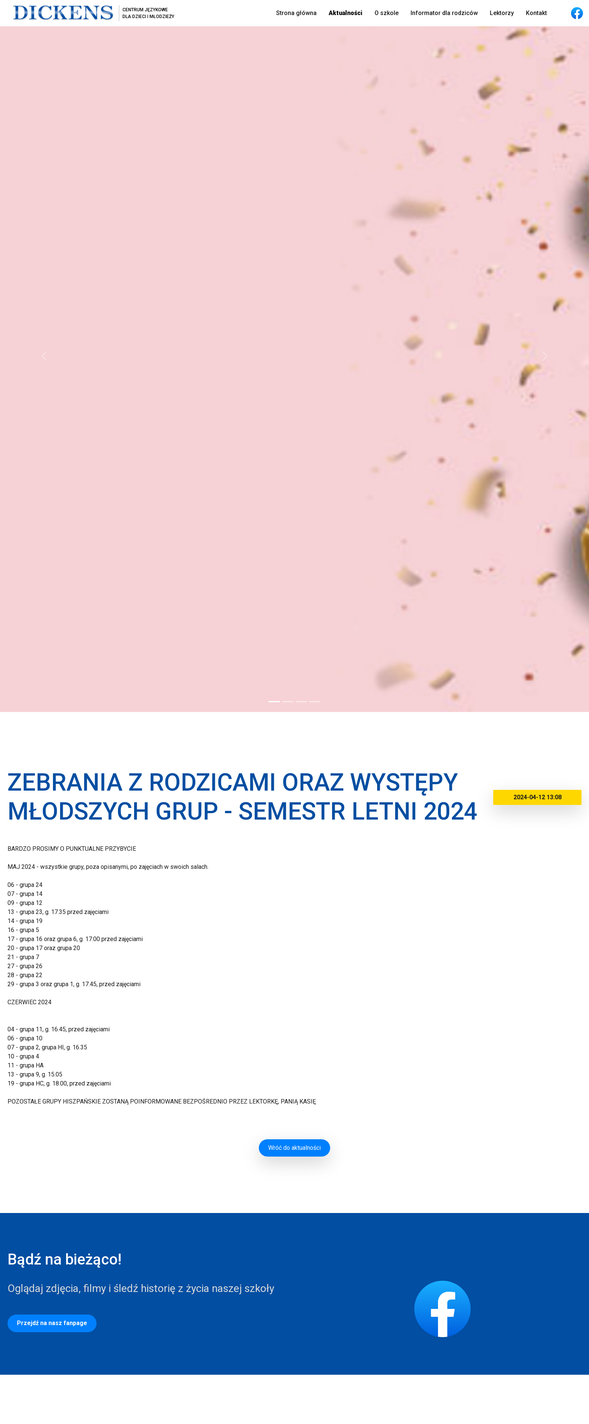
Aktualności (345, 13)
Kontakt (536, 13)
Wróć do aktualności (294, 1147)
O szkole (387, 13)
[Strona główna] (90, 13)
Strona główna (296, 13)
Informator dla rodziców (444, 13)
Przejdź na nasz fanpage (52, 1323)
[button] (44, 356)
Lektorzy (502, 13)
